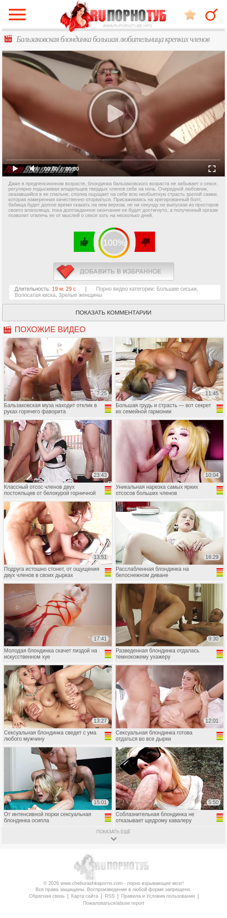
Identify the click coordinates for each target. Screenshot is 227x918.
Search (211, 14)
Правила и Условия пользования (158, 896)
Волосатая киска (35, 295)
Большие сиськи (176, 289)
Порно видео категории (125, 289)
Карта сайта (84, 896)
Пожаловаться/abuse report (113, 903)
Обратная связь (46, 896)
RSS (110, 896)
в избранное (113, 271)
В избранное (190, 14)
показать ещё (113, 831)
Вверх (210, 861)
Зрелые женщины (80, 295)
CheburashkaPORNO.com (113, 17)
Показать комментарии (113, 312)
